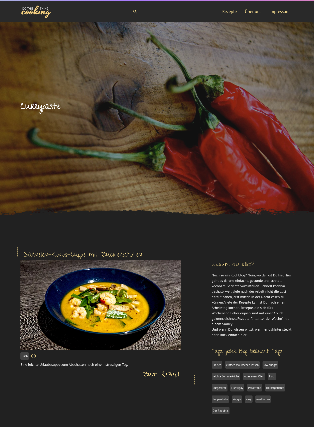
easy (248, 399)
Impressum (279, 11)
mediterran (263, 399)
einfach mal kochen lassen (242, 365)
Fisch (24, 356)
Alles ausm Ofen (254, 376)
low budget (270, 365)
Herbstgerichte (275, 388)
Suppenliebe (220, 399)
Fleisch (217, 365)
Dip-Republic (220, 411)
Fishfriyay (237, 388)
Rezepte (229, 11)
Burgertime (219, 388)
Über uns (253, 11)
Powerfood (254, 388)
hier (243, 334)
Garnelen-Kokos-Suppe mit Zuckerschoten (82, 255)
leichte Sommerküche (226, 376)
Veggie (237, 399)
